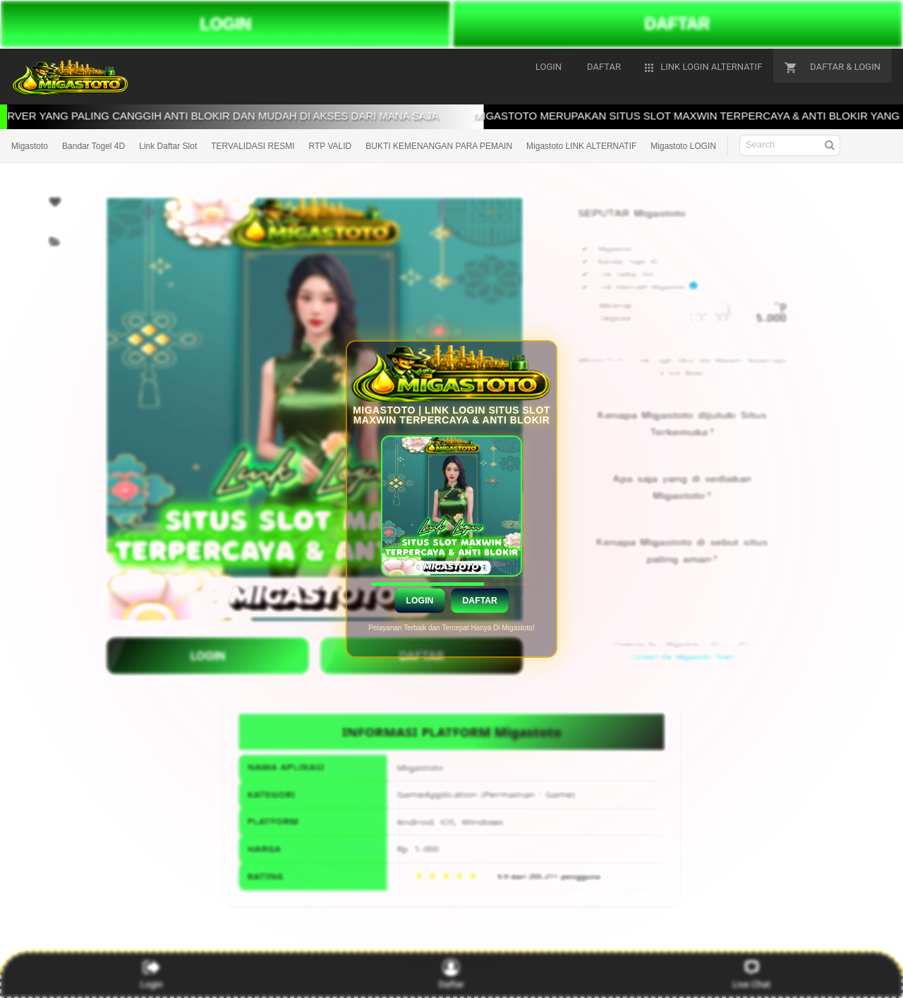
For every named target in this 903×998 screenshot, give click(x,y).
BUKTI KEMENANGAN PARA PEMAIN (438, 146)
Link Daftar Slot (168, 146)
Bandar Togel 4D (93, 146)
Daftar (479, 601)
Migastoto (29, 146)
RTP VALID (330, 146)
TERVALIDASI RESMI (252, 146)
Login (419, 601)
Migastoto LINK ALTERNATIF (581, 146)
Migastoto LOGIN (683, 146)
